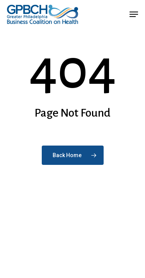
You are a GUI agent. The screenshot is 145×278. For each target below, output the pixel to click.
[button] (134, 14)
